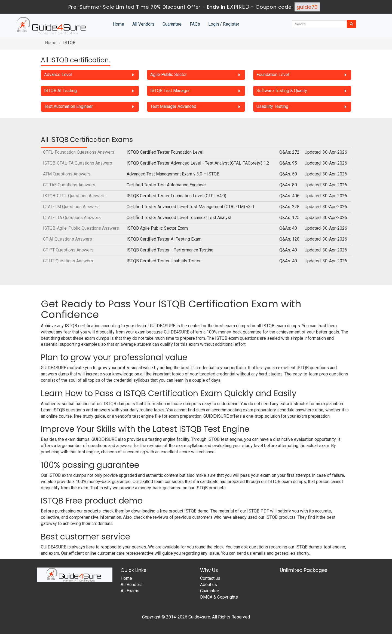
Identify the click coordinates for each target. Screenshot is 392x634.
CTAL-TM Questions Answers (71, 206)
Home (118, 24)
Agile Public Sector (168, 74)
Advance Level (58, 74)
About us (208, 584)
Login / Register (223, 24)
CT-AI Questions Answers (67, 239)
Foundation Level (272, 74)
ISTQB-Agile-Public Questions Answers (81, 228)
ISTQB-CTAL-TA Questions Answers (77, 163)
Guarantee (172, 24)
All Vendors (143, 24)
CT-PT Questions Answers (68, 250)
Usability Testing (272, 106)
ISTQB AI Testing (60, 90)
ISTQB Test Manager (170, 90)
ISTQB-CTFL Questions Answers (74, 195)
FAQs (195, 24)
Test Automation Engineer (68, 106)
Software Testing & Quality (281, 90)
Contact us (210, 578)
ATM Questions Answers (66, 174)
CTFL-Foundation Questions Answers (78, 152)
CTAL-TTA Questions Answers (72, 217)
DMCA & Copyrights (219, 597)
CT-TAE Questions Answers (69, 184)
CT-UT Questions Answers (68, 260)
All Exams (130, 590)
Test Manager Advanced (173, 106)
